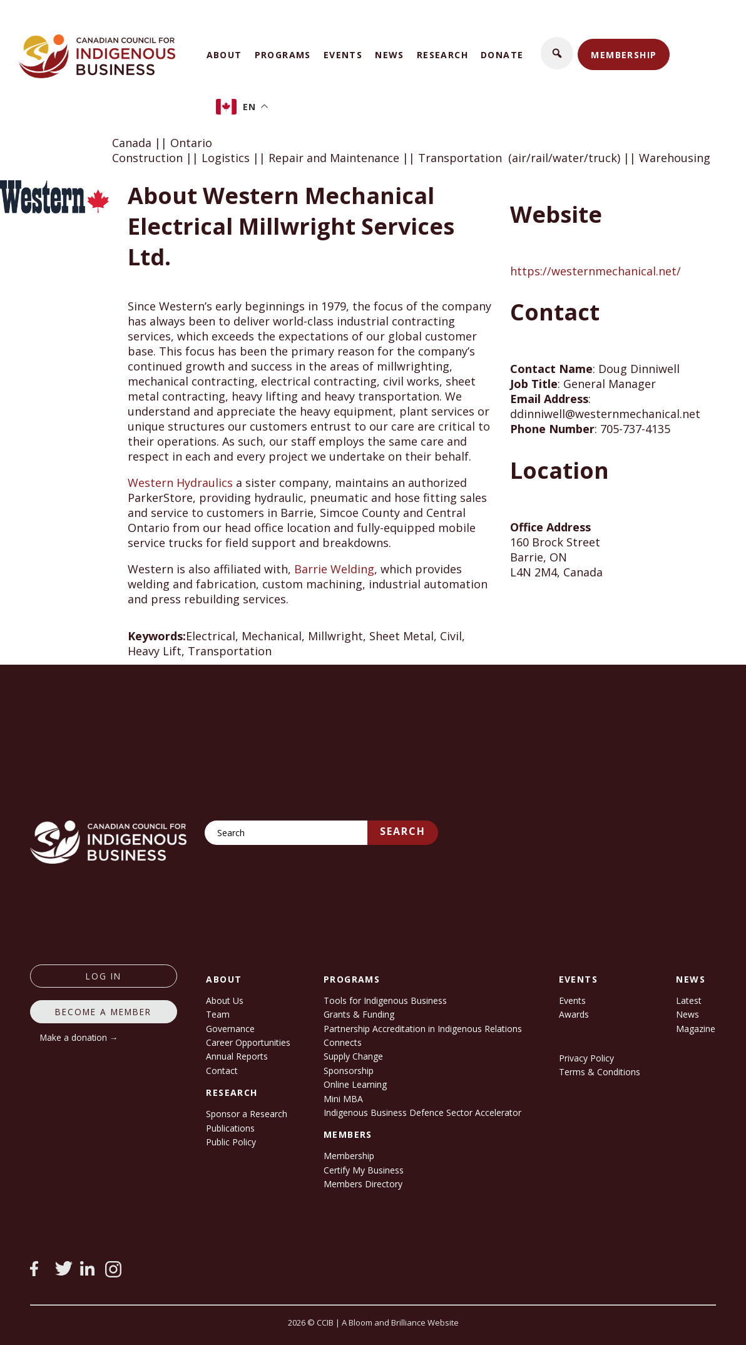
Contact (222, 1071)
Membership (624, 55)
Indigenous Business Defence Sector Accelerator (422, 1112)
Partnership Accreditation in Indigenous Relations (423, 1029)
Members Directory (363, 1184)
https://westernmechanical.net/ (595, 271)
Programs (283, 55)
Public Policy (231, 1142)
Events (343, 55)
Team (218, 1014)
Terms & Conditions (599, 1072)
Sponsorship (349, 1071)
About (224, 55)
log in (103, 976)
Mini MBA (343, 1099)
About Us (224, 1000)
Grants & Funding (359, 1014)
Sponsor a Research (246, 1114)
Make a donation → (79, 1037)
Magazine (695, 1029)
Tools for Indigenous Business (385, 1000)
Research (442, 55)
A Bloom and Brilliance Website (400, 1322)
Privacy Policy (586, 1058)
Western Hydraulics (180, 482)
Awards (574, 1014)
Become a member (103, 1012)
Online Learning (355, 1084)
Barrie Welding (334, 568)
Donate (502, 55)
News (389, 55)
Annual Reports (237, 1056)
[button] (557, 53)
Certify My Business (364, 1170)
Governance (230, 1029)
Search (403, 831)
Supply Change (353, 1056)
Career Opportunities (248, 1042)
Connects (343, 1042)
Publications (230, 1128)
